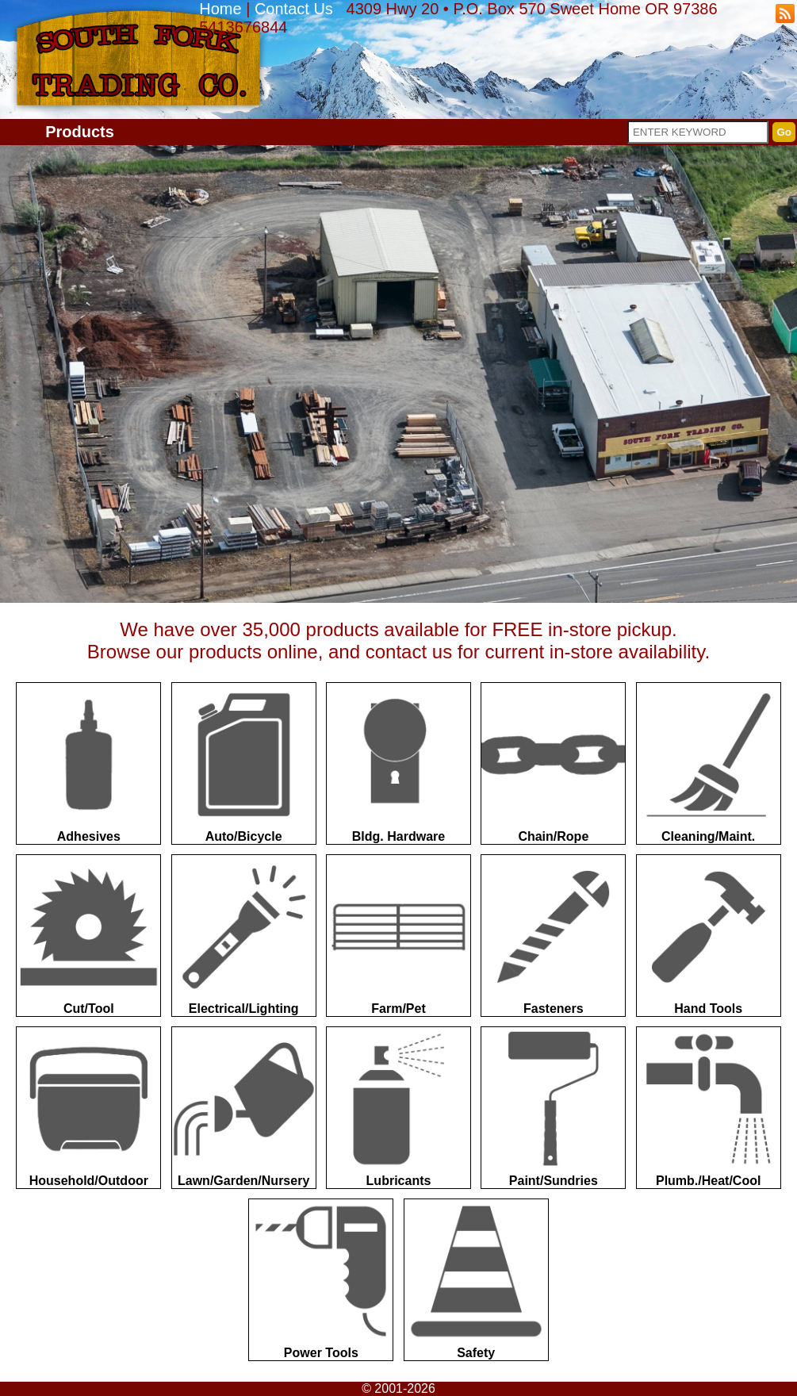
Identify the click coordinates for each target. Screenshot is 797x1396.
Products (79, 131)
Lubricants (398, 1107)
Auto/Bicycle (244, 763)
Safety (476, 1279)
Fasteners (553, 935)
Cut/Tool (88, 935)
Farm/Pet (398, 935)
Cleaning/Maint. (708, 763)
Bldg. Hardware (398, 763)
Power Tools (321, 1279)
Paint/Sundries (553, 1107)
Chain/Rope (553, 763)
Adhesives (88, 763)
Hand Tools (708, 935)
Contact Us (294, 8)
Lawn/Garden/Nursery (244, 1107)
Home (220, 8)
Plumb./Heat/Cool (708, 1107)
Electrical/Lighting (244, 935)
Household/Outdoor (88, 1107)
